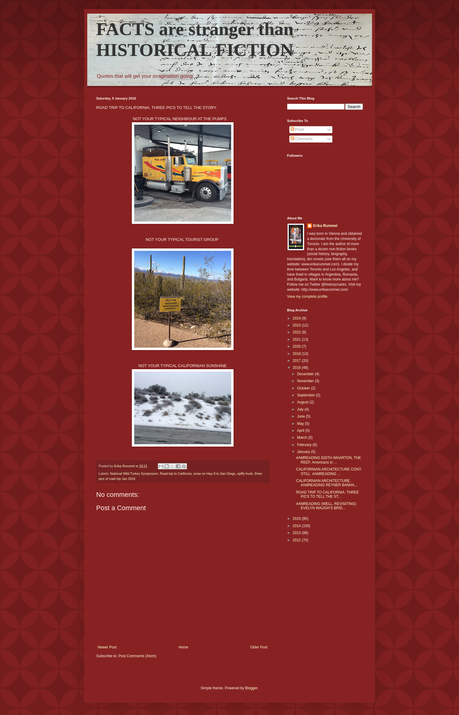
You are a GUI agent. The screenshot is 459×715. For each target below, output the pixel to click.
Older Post (259, 647)
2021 (297, 339)
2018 (297, 354)
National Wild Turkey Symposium (134, 473)
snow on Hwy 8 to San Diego (214, 473)
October (304, 388)
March (302, 437)
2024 (297, 318)
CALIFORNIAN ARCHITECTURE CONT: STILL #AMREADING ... (329, 471)
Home (183, 647)
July (300, 409)
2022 (297, 332)
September (306, 395)
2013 (297, 533)
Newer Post (107, 647)
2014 (297, 526)
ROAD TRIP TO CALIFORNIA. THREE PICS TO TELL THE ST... (327, 494)
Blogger (251, 688)
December (306, 374)
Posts (297, 129)
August (303, 402)
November (306, 381)
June (301, 416)
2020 (297, 346)
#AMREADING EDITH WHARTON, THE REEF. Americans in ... (328, 460)
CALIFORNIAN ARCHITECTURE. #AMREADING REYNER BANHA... (326, 483)
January (304, 452)
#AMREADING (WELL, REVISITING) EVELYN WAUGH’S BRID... (326, 506)
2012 (297, 540)
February (304, 445)
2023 (297, 325)
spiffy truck (245, 473)
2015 (297, 519)
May (301, 423)
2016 (297, 368)
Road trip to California (175, 473)
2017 (297, 361)
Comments (302, 139)
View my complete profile (307, 296)
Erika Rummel (325, 226)
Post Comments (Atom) (137, 656)
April (301, 430)
